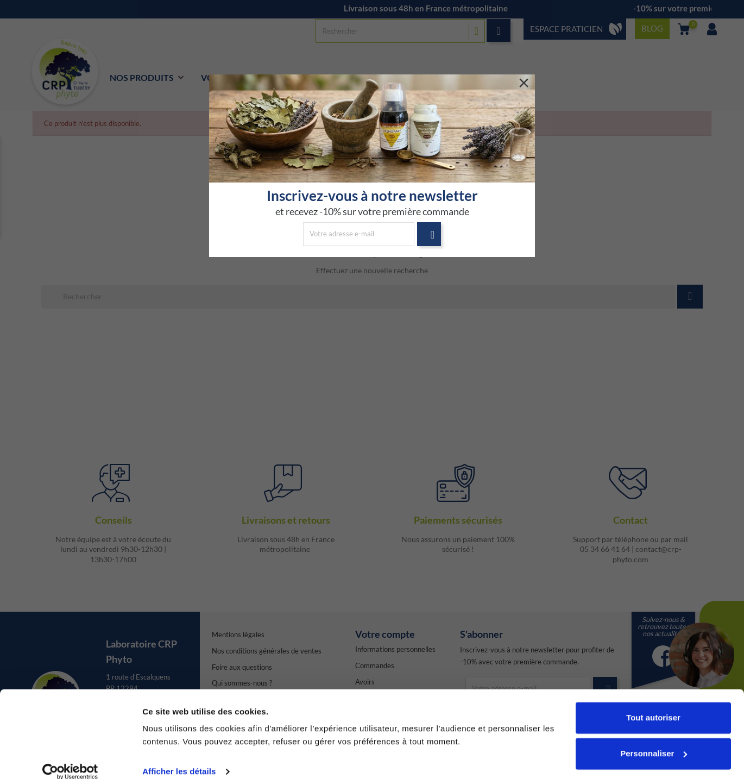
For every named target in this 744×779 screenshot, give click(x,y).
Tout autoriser (653, 703)
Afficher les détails (179, 757)
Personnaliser (653, 739)
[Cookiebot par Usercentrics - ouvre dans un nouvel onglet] (70, 758)
